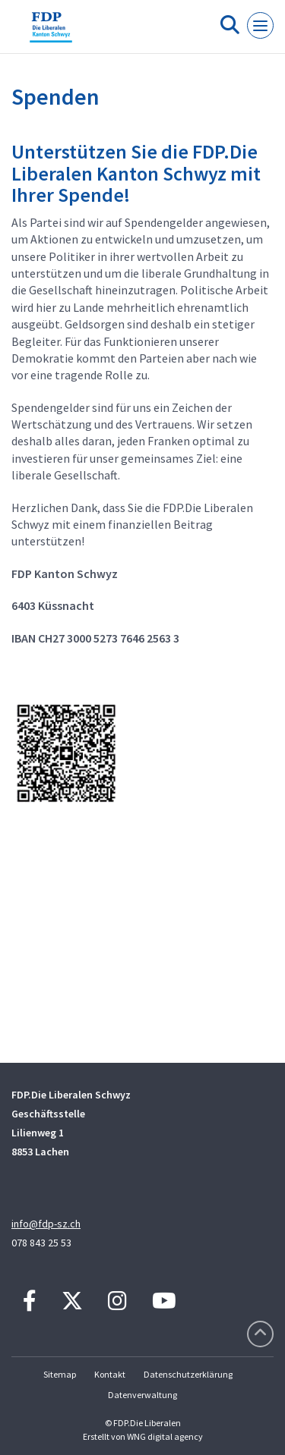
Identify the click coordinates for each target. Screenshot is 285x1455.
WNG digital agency (165, 1436)
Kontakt (109, 1374)
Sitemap (59, 1374)
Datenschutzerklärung (188, 1374)
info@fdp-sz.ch (46, 1223)
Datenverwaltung (142, 1394)
